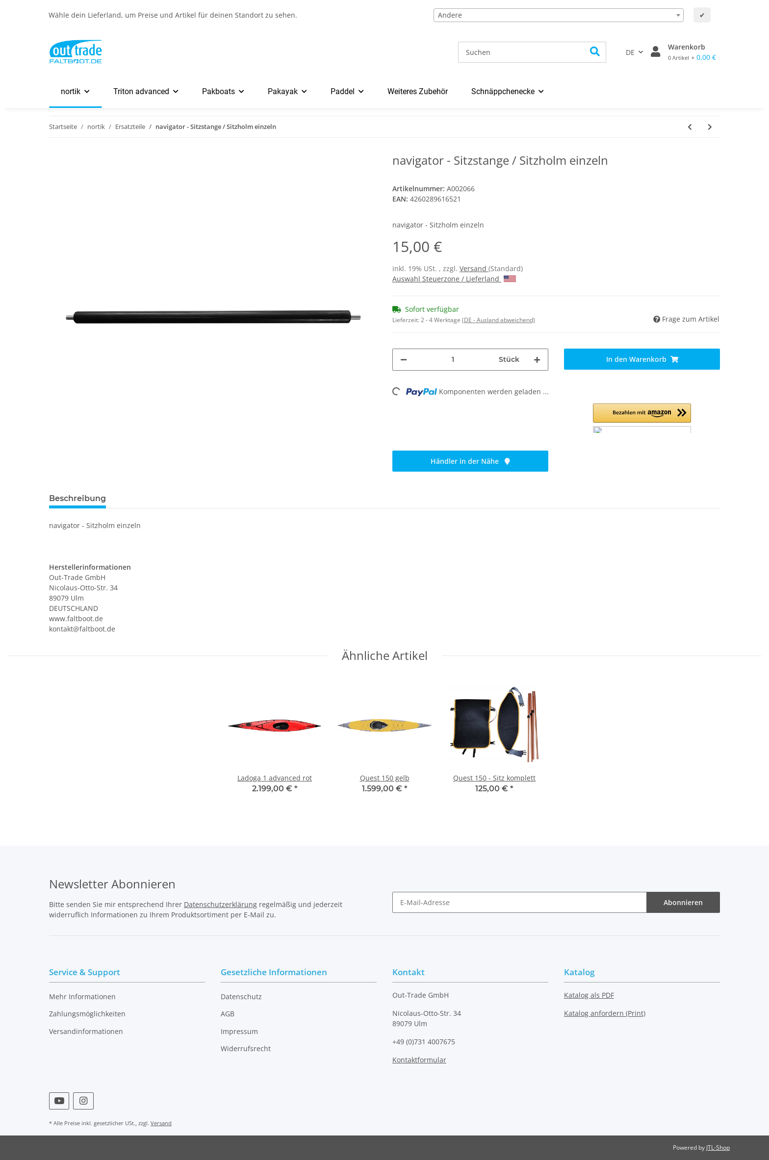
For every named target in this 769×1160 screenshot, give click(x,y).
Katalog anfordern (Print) (604, 1013)
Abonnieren (683, 902)
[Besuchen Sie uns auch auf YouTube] (59, 1101)
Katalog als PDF (589, 995)
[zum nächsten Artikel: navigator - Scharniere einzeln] (710, 126)
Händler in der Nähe (470, 461)
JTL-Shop (718, 1147)
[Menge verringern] (403, 359)
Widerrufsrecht (246, 1048)
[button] (655, 52)
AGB (227, 1013)
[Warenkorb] (692, 52)
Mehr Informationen (82, 996)
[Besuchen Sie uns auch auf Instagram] (83, 1101)
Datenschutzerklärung (220, 904)
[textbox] (558, 15)
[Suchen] (521, 52)
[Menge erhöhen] (537, 359)
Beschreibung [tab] (77, 498)
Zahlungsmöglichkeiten (87, 1013)
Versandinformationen (86, 1031)
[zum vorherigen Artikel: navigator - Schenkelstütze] (690, 126)
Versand (474, 268)
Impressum (239, 1031)
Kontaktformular (419, 1059)
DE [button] (630, 52)
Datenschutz (241, 996)
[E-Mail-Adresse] (519, 902)
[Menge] (453, 359)
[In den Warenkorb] (642, 359)
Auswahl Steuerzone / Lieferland (454, 278)
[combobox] (559, 15)
